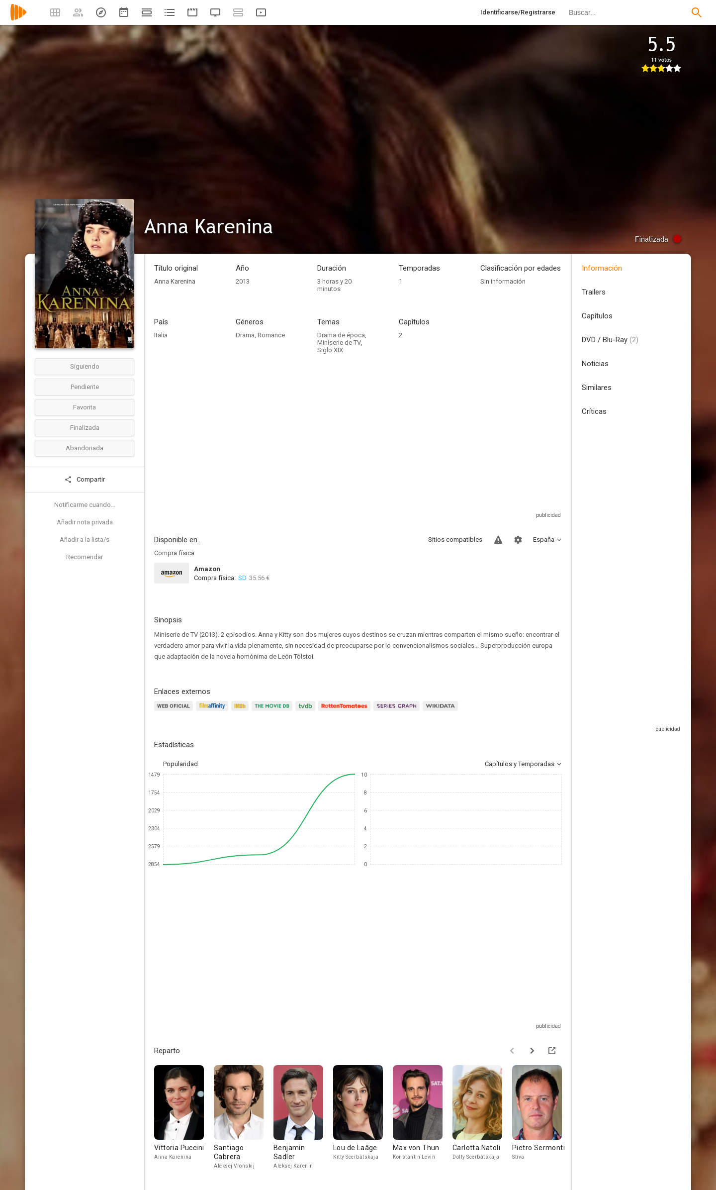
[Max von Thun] (422, 1117)
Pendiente (85, 387)
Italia (161, 335)
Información (602, 268)
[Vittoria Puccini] (184, 1117)
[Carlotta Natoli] (482, 1117)
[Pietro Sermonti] (542, 1117)
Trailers (594, 292)
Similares (597, 387)
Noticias (595, 363)
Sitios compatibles (455, 539)
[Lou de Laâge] (363, 1117)
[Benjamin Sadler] (303, 1117)
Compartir (84, 480)
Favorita (84, 407)
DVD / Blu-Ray (610, 339)
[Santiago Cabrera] (243, 1117)
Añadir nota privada (85, 522)
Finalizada (84, 427)
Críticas (594, 411)
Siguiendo (84, 366)
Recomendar (84, 557)
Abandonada (84, 448)
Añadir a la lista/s (84, 539)
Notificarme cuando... (84, 504)
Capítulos (597, 315)
